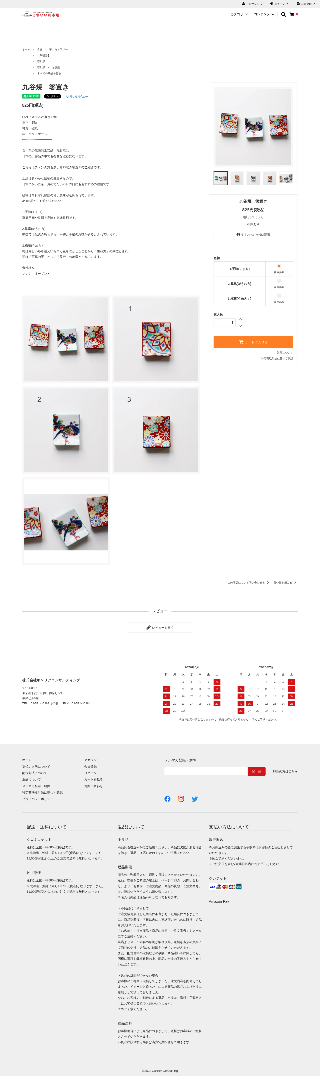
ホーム (26, 49)
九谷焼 (56, 67)
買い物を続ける (286, 582)
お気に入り (253, 217)
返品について (285, 352)
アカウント (253, 4)
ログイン (279, 4)
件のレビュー (77, 96)
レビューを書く (160, 627)
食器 (39, 49)
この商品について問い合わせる (249, 582)
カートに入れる (253, 341)
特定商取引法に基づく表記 (277, 358)
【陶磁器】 (43, 55)
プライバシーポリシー (37, 799)
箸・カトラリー (58, 49)
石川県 (41, 61)
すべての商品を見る (49, 73)
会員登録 (306, 4)
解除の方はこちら (285, 771)
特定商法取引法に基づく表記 (42, 792)
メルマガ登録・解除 (36, 786)
